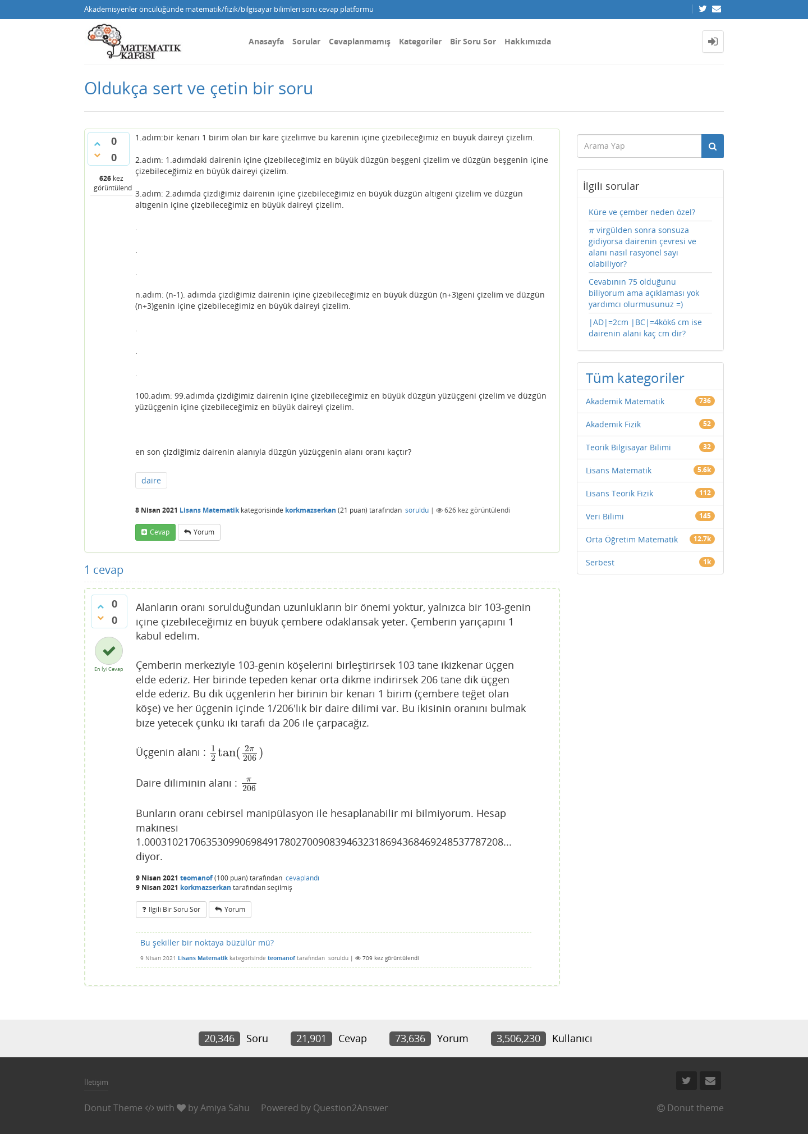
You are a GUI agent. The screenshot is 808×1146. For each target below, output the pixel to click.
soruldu (417, 510)
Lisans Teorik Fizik (619, 493)
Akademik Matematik (625, 401)
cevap (159, 532)
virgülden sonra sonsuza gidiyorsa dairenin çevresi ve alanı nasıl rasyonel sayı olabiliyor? (642, 247)
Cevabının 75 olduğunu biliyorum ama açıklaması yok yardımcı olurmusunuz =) (644, 292)
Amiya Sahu (225, 1108)
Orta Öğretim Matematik (632, 539)
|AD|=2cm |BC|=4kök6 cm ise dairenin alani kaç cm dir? (645, 328)
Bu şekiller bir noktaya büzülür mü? (207, 942)
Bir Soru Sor (473, 41)
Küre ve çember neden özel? (642, 212)
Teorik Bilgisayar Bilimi (628, 447)
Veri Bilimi (605, 516)
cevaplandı (302, 878)
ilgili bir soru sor (174, 909)
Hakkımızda (527, 41)
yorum (204, 532)
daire (151, 480)
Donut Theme (113, 1108)
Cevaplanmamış (360, 41)
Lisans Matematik (209, 510)
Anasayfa (266, 41)
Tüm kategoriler (635, 377)
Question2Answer (350, 1108)
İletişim (96, 1082)
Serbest (600, 562)
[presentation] (236, 752)
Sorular (306, 41)
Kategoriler (420, 41)
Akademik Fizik (613, 424)
